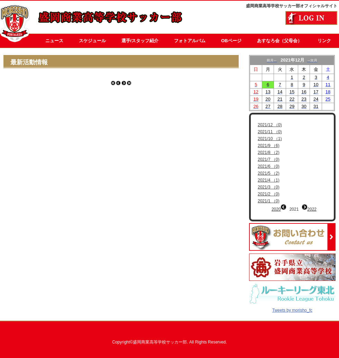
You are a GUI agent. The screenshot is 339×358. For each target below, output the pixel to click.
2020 (276, 209)
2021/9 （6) (269, 145)
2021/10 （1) (270, 138)
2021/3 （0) (269, 187)
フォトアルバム (189, 40)
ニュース (54, 40)
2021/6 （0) (269, 166)
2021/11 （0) (270, 131)
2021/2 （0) (269, 194)
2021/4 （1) (269, 180)
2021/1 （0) (269, 201)
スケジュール (92, 40)
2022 (312, 209)
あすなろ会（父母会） (279, 40)
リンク (324, 40)
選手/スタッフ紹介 (140, 40)
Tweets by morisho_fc (292, 305)
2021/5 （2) (269, 173)
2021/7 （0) (269, 159)
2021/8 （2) (269, 152)
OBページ (231, 40)
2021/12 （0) (270, 124)
